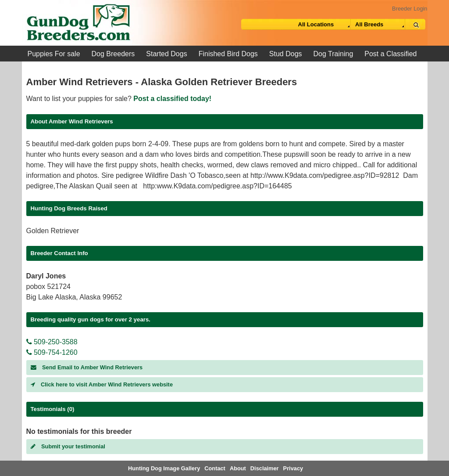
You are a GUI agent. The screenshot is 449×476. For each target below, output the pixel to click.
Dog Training (333, 54)
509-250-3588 (52, 342)
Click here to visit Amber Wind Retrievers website (102, 384)
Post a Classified (390, 54)
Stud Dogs (285, 54)
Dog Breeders (113, 54)
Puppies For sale (54, 54)
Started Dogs (166, 54)
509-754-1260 (52, 352)
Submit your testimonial (68, 446)
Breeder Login (409, 8)
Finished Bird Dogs (228, 54)
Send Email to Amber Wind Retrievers (87, 367)
